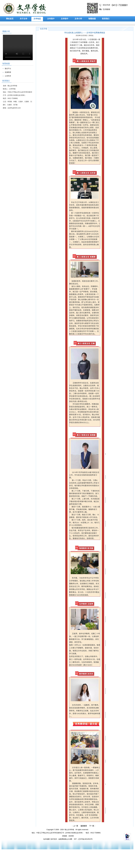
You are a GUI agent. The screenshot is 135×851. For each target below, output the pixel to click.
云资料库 (8, 76)
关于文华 (23, 19)
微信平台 (8, 68)
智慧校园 (92, 19)
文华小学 (78, 19)
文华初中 (64, 19)
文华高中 (51, 19)
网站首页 (9, 19)
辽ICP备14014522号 (85, 839)
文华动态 (37, 19)
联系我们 (105, 19)
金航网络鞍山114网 (65, 839)
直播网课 (8, 72)
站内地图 (46, 839)
